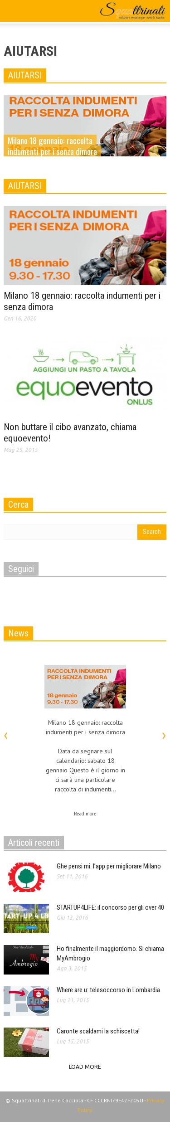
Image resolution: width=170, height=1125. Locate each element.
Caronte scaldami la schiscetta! (98, 1031)
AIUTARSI (25, 75)
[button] (34, 12)
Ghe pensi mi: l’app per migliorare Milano (109, 866)
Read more (85, 813)
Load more (85, 1067)
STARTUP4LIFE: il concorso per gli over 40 (110, 907)
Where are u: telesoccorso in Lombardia (108, 990)
